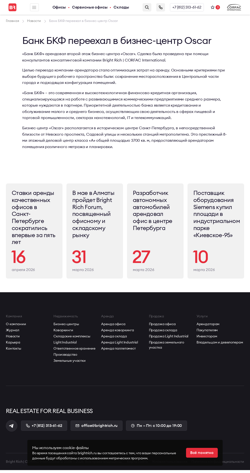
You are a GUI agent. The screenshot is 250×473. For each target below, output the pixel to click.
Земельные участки (69, 363)
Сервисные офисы (90, 7)
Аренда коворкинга (117, 332)
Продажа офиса (162, 326)
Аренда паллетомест (118, 351)
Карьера (13, 344)
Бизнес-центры (66, 326)
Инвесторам (207, 338)
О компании (16, 326)
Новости (13, 338)
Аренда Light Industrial (119, 344)
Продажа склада (163, 332)
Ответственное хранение (74, 351)
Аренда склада (114, 338)
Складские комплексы (71, 338)
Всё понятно (202, 452)
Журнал (12, 332)
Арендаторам (208, 326)
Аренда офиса (113, 326)
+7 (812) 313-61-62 (186, 7)
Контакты (13, 351)
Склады (121, 7)
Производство (65, 357)
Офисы (59, 7)
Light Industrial (65, 344)
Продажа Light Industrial (168, 338)
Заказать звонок (161, 7)
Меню (34, 7)
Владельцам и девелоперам (220, 344)
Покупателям (207, 332)
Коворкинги (63, 332)
